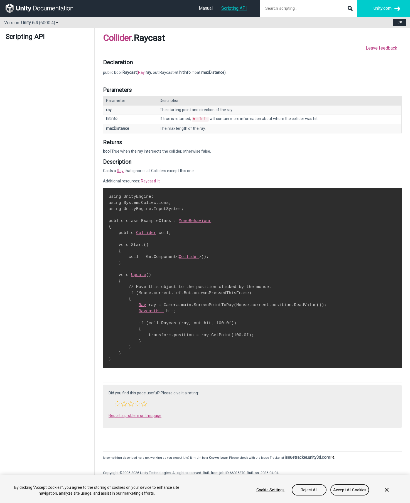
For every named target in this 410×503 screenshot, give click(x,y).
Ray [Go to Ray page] (141, 72)
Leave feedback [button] (381, 48)
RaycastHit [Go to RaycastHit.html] (150, 180)
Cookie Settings (270, 490)
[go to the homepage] (43, 8)
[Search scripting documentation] (308, 8)
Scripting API (234, 8)
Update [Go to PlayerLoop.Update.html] (138, 274)
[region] (205, 489)
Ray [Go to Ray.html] (120, 170)
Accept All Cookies (350, 490)
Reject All (309, 490)
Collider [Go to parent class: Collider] (117, 38)
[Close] (386, 490)
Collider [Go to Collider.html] (146, 232)
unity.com (383, 8)
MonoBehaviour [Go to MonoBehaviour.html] (195, 220)
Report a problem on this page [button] (135, 415)
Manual (206, 8)
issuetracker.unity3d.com (307, 456)
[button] (117, 403)
